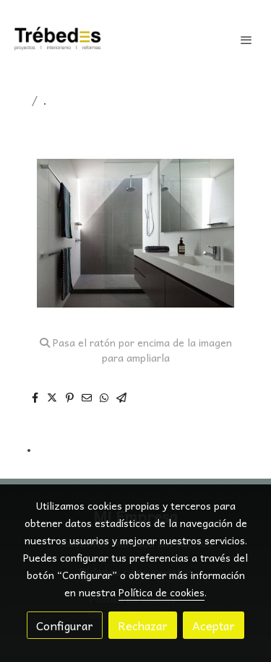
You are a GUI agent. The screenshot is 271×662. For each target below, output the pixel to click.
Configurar (64, 625)
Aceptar (213, 625)
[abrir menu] (246, 39)
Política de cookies (162, 592)
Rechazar (143, 625)
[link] (57, 39)
